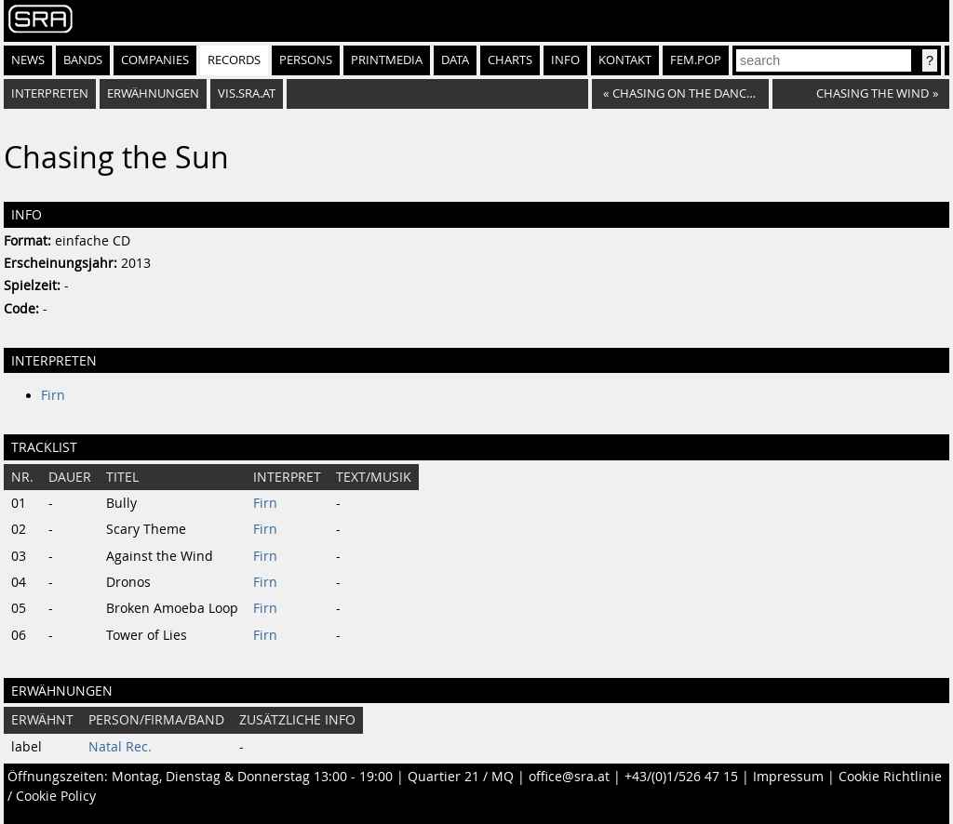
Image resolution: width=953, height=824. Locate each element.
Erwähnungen (153, 93)
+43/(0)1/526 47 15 (681, 776)
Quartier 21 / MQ (461, 776)
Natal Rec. (120, 746)
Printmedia (387, 60)
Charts (510, 60)
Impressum (788, 776)
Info (565, 60)
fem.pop (695, 60)
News (28, 60)
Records (234, 60)
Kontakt (624, 60)
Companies (155, 60)
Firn (53, 395)
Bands (82, 60)
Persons (305, 60)
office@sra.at (569, 776)
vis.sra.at (246, 93)
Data (455, 60)
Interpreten (49, 93)
